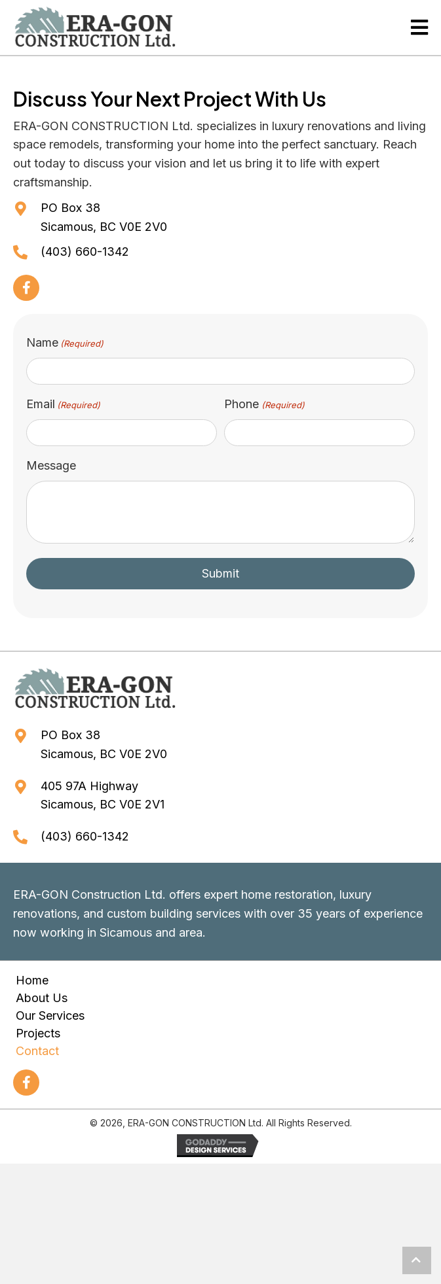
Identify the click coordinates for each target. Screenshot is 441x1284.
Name (65, 343)
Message (51, 463)
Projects (38, 1032)
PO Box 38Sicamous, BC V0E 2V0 (104, 217)
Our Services (50, 1014)
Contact (37, 1049)
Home (32, 979)
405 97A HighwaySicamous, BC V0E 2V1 (102, 793)
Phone (264, 403)
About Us (41, 996)
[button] (26, 288)
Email (63, 403)
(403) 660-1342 (85, 251)
